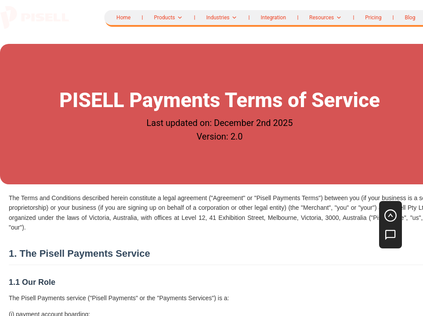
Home (123, 17)
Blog (410, 17)
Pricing (373, 17)
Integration (273, 17)
